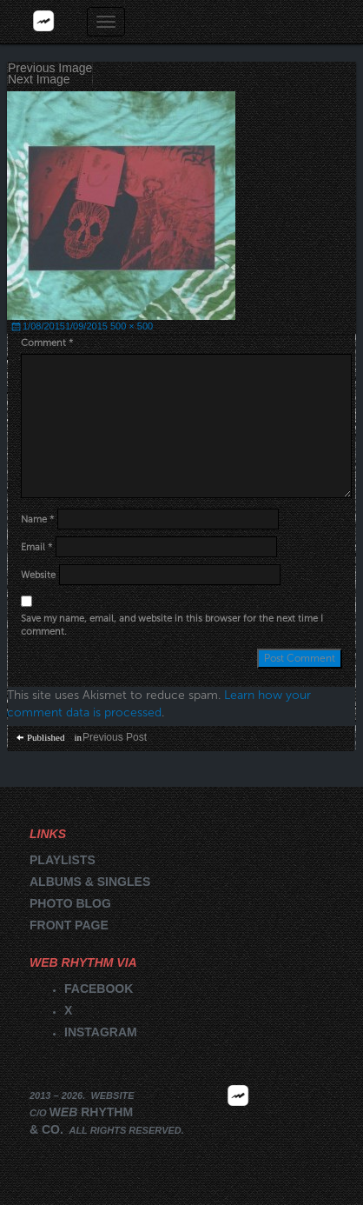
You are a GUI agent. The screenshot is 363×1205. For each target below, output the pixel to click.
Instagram (100, 1032)
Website (38, 575)
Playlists (63, 860)
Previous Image (50, 68)
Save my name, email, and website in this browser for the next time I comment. (172, 625)
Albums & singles (90, 882)
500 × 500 (131, 326)
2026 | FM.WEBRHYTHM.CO (238, 1121)
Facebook (98, 988)
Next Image (39, 79)
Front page (69, 925)
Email (36, 547)
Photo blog (70, 903)
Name (37, 519)
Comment (47, 343)
